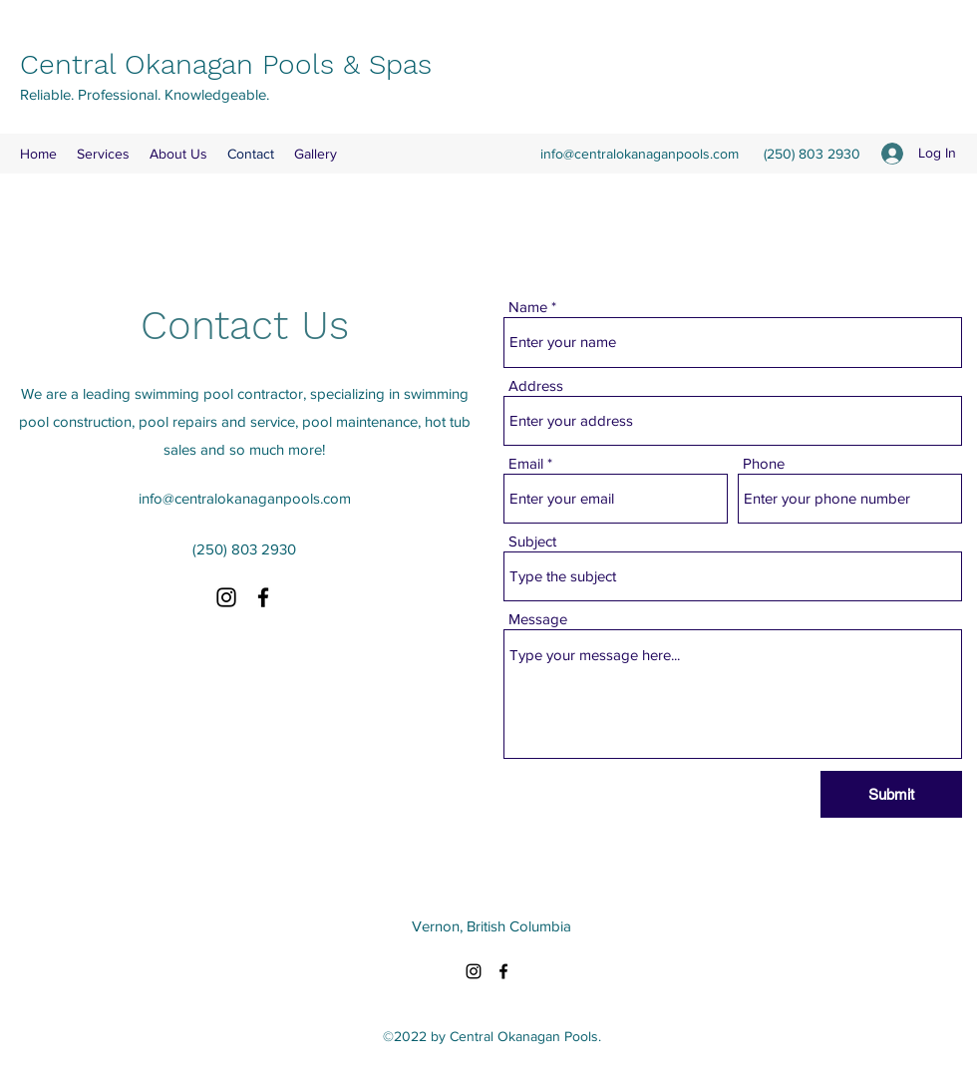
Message (537, 618)
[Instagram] (226, 597)
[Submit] (891, 794)
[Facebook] (263, 597)
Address (535, 385)
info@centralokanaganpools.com (639, 154)
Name (527, 306)
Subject (532, 541)
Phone (764, 463)
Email (525, 463)
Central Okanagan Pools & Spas (226, 64)
